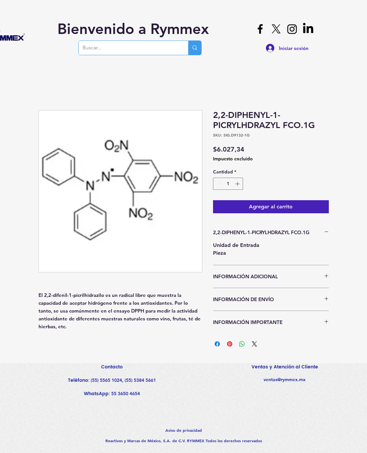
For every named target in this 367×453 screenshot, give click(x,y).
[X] (276, 29)
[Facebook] (260, 29)
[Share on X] (254, 344)
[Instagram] (292, 29)
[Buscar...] (129, 48)
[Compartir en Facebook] (217, 344)
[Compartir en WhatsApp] (242, 344)
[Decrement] (218, 183)
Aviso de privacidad (183, 430)
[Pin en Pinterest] (230, 344)
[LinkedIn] (308, 29)
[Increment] (238, 183)
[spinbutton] (228, 183)
